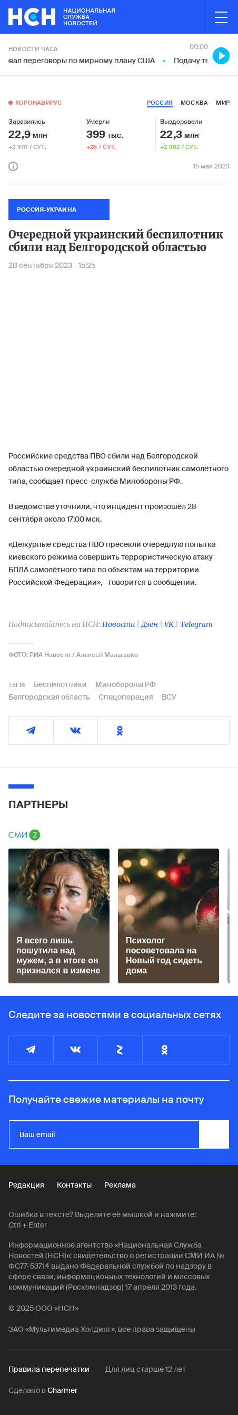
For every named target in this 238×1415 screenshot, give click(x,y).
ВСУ (169, 697)
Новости (118, 624)
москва (194, 102)
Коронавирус (38, 102)
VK (169, 624)
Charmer (62, 1390)
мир (223, 102)
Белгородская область (49, 697)
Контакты (74, 1185)
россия (160, 102)
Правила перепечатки (49, 1369)
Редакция (26, 1185)
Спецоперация (125, 697)
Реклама (120, 1185)
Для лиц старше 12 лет (145, 1369)
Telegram (196, 624)
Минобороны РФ (125, 684)
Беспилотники (60, 684)
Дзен (149, 624)
